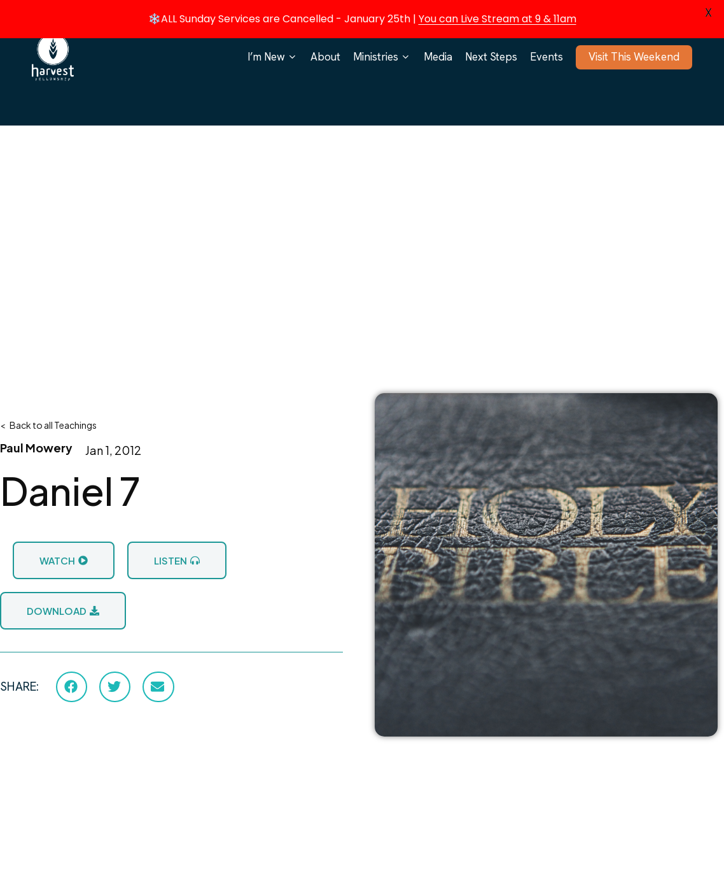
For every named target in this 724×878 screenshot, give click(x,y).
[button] (71, 687)
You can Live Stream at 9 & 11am (497, 18)
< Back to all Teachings (48, 425)
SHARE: (19, 686)
